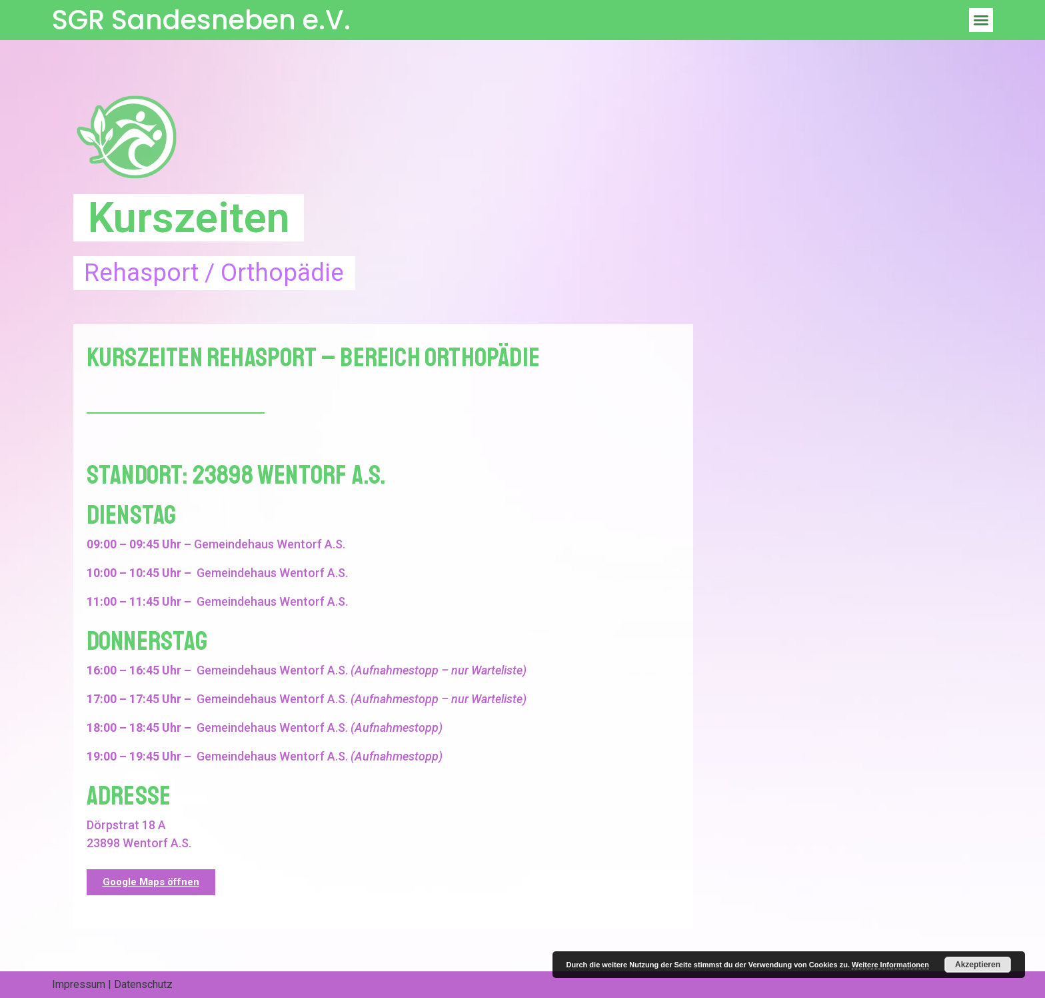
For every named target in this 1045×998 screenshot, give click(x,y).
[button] (981, 20)
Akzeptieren (977, 964)
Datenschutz (143, 984)
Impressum (78, 984)
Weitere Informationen (890, 965)
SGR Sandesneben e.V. (201, 20)
